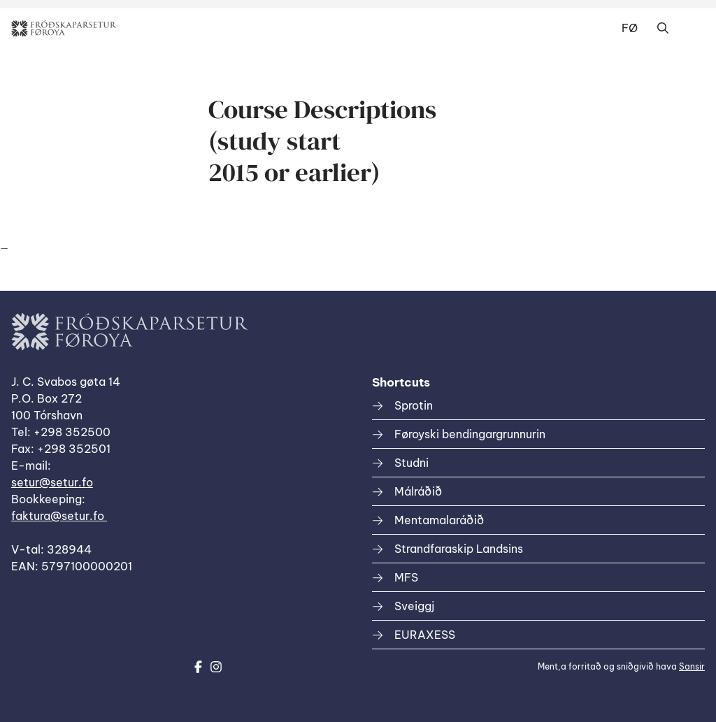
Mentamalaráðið (439, 520)
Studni (411, 463)
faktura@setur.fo (59, 516)
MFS (406, 577)
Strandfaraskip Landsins (458, 549)
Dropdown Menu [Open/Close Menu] (691, 29)
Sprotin (413, 405)
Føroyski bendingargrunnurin (469, 434)
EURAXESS (424, 635)
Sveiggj (414, 606)
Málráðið (418, 491)
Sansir (692, 666)
